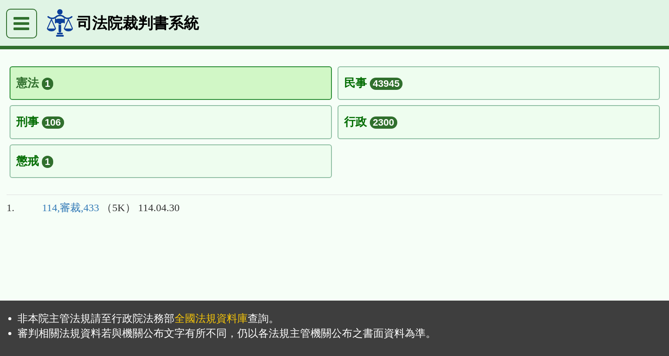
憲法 (35, 83)
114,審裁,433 (70, 207)
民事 (373, 83)
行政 (370, 122)
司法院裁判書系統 (138, 22)
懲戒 (35, 161)
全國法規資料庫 (211, 318)
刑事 (40, 122)
